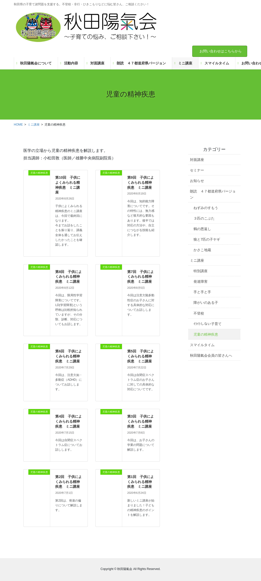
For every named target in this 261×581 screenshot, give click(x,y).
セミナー (197, 170)
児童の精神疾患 (205, 334)
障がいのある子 (205, 303)
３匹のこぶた (204, 218)
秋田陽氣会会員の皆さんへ (211, 355)
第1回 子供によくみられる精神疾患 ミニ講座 (140, 482)
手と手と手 (202, 292)
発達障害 (200, 281)
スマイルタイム (202, 345)
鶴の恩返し (202, 229)
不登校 (198, 313)
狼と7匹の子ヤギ (206, 239)
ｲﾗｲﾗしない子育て (207, 324)
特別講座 (200, 271)
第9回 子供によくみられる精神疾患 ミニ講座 (140, 182)
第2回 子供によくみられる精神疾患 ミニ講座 (68, 482)
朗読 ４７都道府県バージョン (213, 194)
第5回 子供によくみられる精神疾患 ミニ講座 (140, 356)
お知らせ (197, 181)
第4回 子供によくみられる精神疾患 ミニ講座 (68, 421)
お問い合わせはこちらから (221, 51)
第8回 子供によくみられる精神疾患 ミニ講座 (68, 276)
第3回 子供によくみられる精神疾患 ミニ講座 (140, 421)
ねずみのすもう (205, 208)
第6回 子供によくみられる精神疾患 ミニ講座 (68, 356)
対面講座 (197, 160)
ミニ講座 (197, 260)
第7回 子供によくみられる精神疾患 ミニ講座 (140, 276)
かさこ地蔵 (202, 250)
